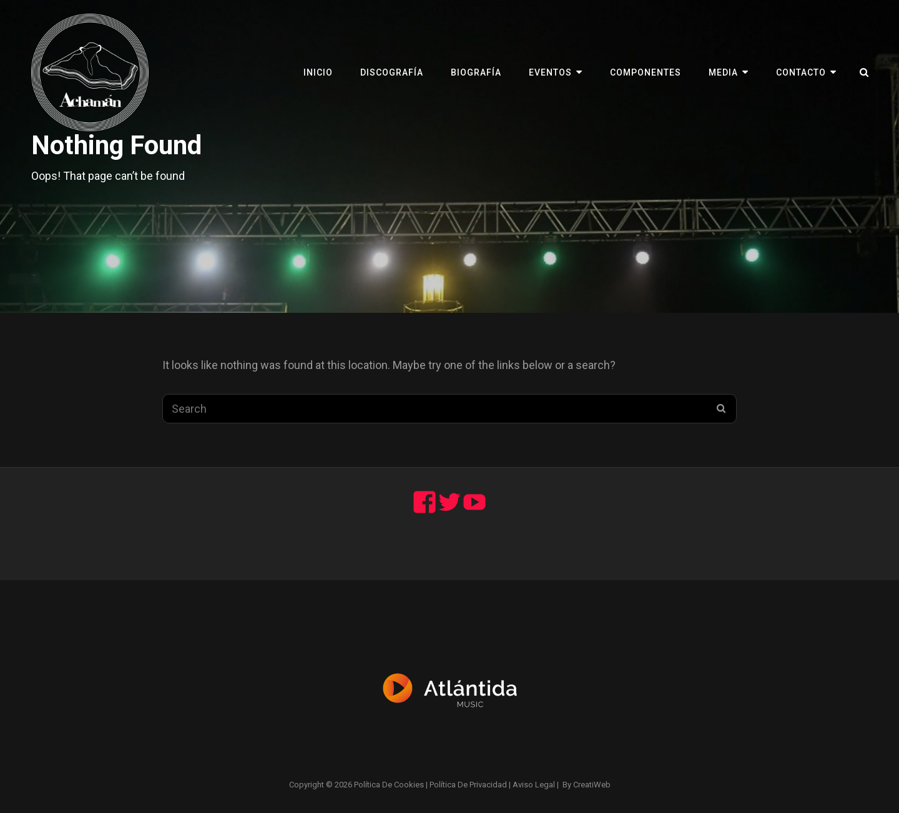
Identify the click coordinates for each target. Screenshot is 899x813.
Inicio (318, 72)
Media (723, 72)
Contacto (801, 72)
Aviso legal (534, 784)
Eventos (550, 72)
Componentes (645, 72)
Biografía (476, 72)
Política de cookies (389, 784)
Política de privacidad (468, 784)
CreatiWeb (592, 784)
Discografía (391, 72)
